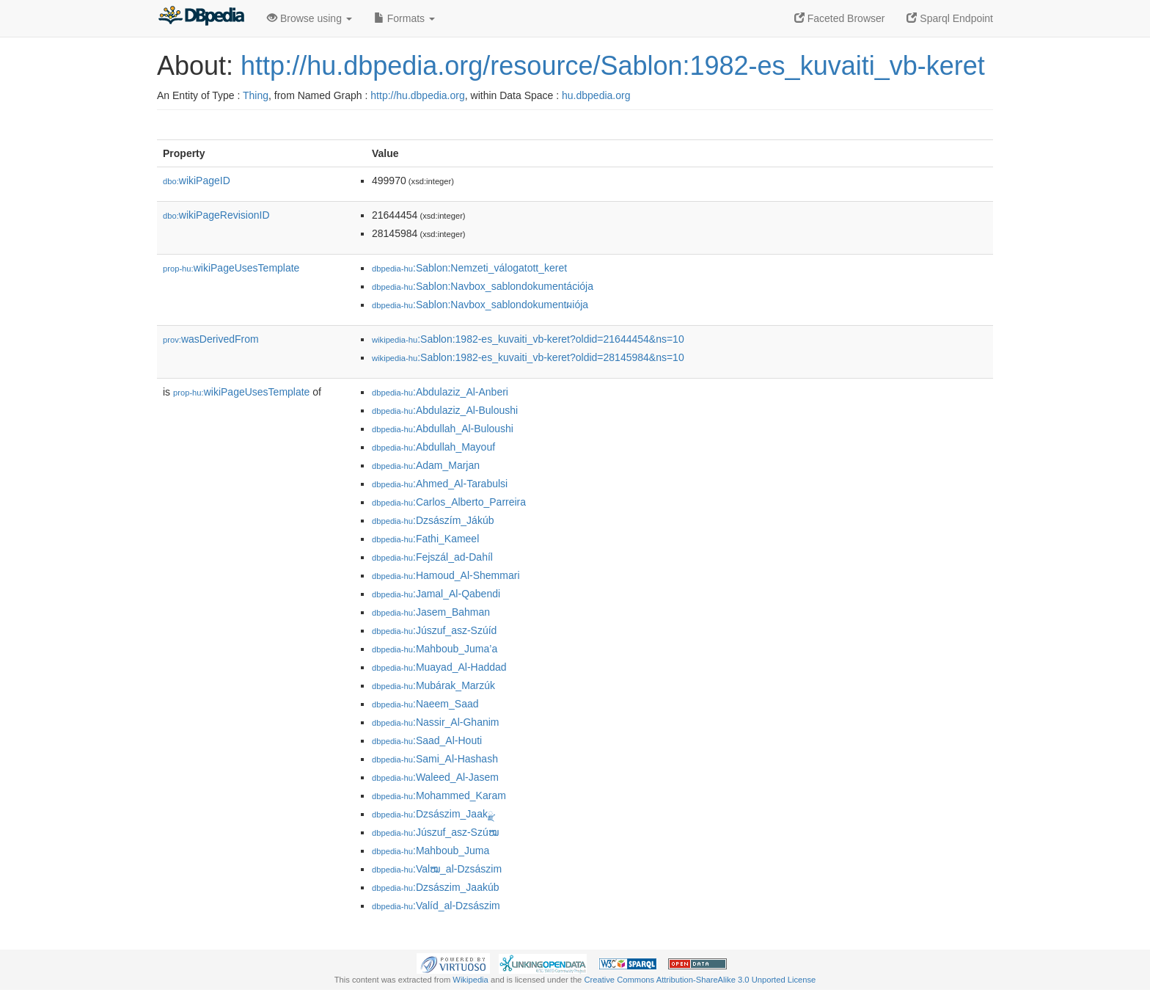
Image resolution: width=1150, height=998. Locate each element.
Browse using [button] (309, 18)
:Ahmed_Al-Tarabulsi (440, 483)
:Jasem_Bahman (431, 612)
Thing (255, 95)
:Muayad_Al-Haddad (439, 667)
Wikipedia (470, 979)
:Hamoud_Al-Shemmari (446, 575)
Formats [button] (404, 18)
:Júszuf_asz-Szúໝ (435, 832)
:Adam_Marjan (426, 465)
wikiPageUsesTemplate (231, 268)
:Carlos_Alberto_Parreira (449, 502)
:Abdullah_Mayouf (433, 447)
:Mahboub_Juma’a (434, 649)
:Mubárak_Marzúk (433, 685)
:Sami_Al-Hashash (435, 759)
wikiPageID (196, 180)
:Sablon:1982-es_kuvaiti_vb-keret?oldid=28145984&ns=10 (528, 357)
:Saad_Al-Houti (427, 740)
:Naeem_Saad (425, 704)
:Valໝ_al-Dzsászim (437, 869)
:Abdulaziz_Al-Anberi (440, 392)
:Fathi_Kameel (425, 538)
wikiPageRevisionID (216, 215)
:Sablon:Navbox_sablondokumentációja (482, 286)
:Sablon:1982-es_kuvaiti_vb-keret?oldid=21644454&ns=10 (528, 339)
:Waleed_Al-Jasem (435, 777)
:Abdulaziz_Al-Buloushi (445, 410)
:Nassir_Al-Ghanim (435, 722)
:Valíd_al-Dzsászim (436, 905)
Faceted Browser (839, 18)
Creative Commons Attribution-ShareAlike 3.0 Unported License (700, 979)
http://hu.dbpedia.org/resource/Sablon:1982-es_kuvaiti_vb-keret (613, 66)
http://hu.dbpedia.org (417, 95)
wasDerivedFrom (211, 339)
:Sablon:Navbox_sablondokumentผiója (480, 304)
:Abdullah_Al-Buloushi (442, 428)
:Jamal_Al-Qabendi (436, 594)
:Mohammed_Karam (439, 795)
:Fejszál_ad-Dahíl (432, 557)
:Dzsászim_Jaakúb (435, 887)
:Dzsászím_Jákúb (433, 520)
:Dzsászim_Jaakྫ (433, 814)
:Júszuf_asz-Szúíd (434, 630)
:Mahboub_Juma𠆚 (430, 850)
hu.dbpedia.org (596, 95)
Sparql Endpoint (950, 18)
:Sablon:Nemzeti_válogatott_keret (469, 268)
